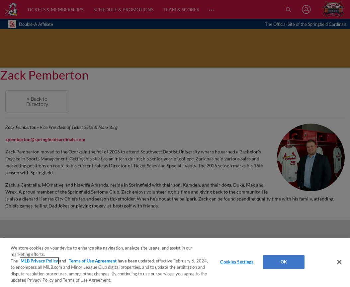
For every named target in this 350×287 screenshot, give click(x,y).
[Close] (339, 262)
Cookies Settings (236, 261)
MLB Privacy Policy (39, 260)
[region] (175, 262)
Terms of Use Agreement (93, 260)
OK (284, 261)
